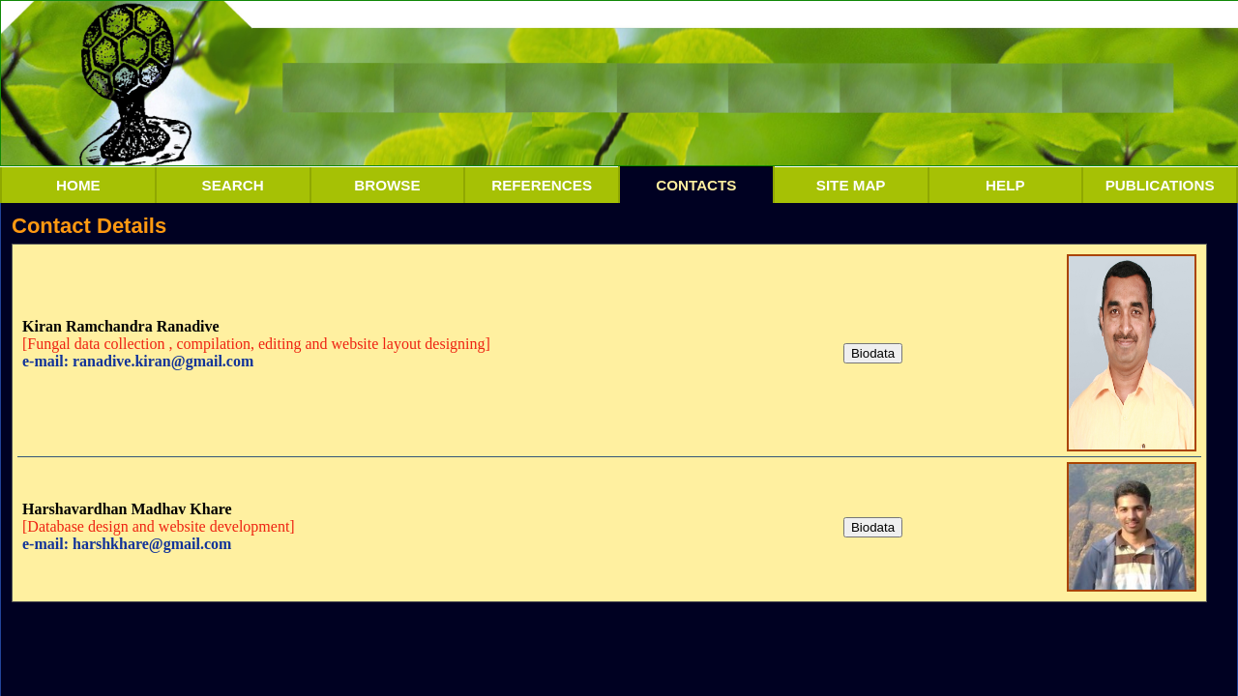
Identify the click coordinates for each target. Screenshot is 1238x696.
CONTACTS (696, 185)
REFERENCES (541, 185)
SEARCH (233, 185)
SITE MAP (851, 185)
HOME (78, 185)
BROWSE (387, 185)
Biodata (873, 353)
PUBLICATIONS (1160, 185)
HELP (1005, 185)
